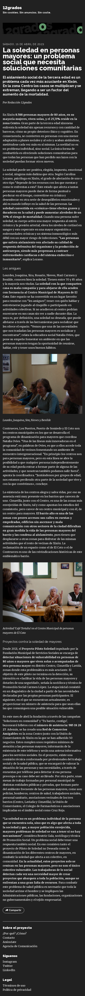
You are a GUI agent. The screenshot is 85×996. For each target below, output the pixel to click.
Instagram (10, 961)
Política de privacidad (17, 989)
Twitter (8, 966)
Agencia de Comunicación (20, 946)
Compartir (13, 910)
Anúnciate (9, 942)
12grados (12, 7)
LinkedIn (9, 970)
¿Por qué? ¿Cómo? (15, 933)
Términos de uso (14, 985)
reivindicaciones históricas (54, 552)
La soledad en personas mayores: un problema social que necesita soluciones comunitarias (42, 59)
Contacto (9, 937)
